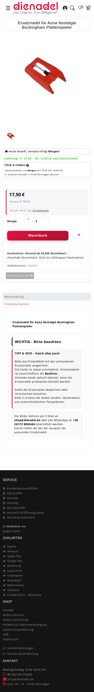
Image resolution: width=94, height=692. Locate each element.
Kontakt (8, 610)
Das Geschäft (16, 508)
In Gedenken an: (14, 526)
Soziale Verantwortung (22, 653)
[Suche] (72, 8)
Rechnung (14, 566)
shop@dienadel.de (18, 679)
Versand (12, 498)
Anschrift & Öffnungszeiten (26, 512)
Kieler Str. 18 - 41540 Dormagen (26, 684)
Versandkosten (40, 210)
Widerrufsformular (16, 620)
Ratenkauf (14, 580)
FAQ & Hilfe (15, 493)
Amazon (12, 551)
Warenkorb (37, 235)
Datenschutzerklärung (18, 629)
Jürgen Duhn (11, 531)
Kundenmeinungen (20, 648)
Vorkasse (13, 590)
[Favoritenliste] (80, 8)
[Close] (86, 456)
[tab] (47, 297)
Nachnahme (15, 585)
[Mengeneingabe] (36, 221)
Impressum (10, 639)
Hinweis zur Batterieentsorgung (25, 624)
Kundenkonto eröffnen (22, 488)
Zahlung (12, 503)
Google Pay (14, 561)
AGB (6, 634)
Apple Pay (14, 556)
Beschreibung (14, 297)
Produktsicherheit (17, 304)
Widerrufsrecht (13, 615)
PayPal (11, 546)
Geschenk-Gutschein (21, 517)
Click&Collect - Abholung (24, 595)
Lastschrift (14, 571)
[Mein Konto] (65, 8)
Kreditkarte (15, 575)
